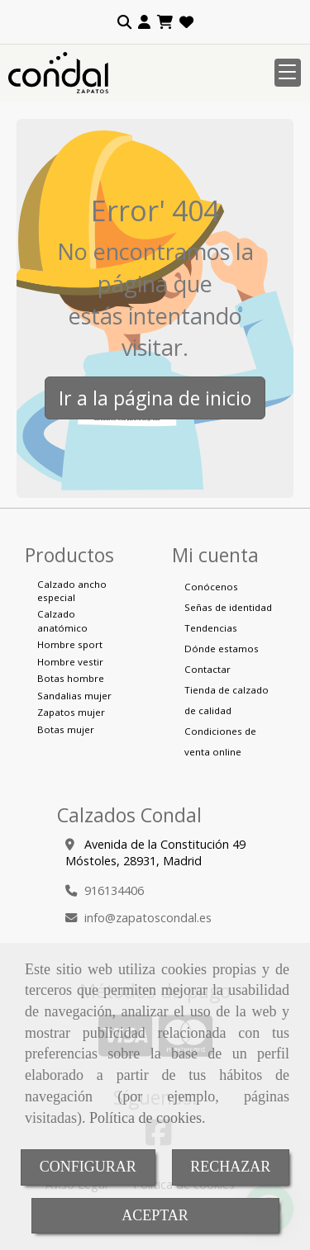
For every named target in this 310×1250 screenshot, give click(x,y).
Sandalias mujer (74, 695)
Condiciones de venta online (220, 741)
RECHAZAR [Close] (230, 1166)
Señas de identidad (228, 607)
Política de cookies (145, 1118)
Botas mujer (65, 729)
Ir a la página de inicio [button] (155, 398)
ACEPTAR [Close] (155, 1215)
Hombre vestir (70, 662)
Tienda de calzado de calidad (226, 700)
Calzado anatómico (62, 620)
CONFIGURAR (88, 1166)
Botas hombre (70, 678)
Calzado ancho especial (72, 591)
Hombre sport (70, 644)
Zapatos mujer (71, 712)
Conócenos (211, 586)
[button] (144, 22)
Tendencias (210, 628)
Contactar (207, 669)
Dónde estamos (221, 648)
